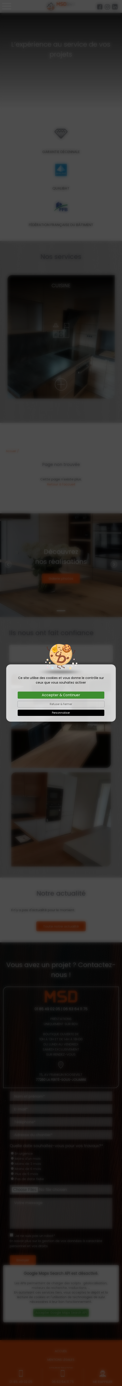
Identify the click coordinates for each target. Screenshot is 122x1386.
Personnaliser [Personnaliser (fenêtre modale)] (61, 713)
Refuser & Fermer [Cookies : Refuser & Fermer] (61, 704)
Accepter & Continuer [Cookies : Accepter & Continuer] (61, 695)
